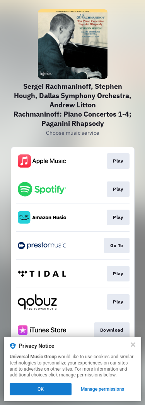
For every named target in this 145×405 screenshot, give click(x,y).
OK (41, 389)
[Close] (133, 345)
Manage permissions (103, 389)
